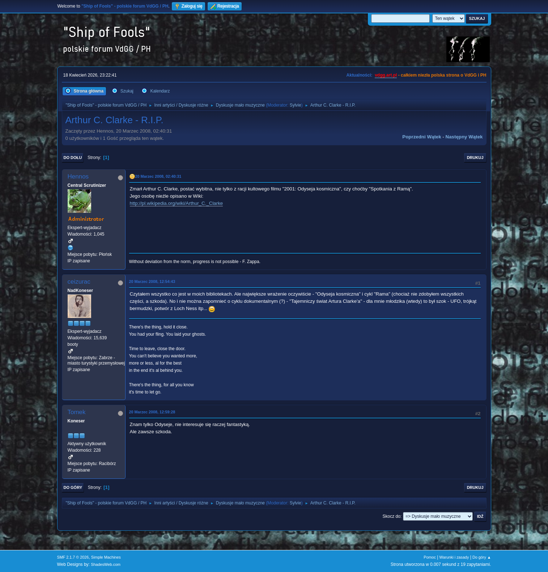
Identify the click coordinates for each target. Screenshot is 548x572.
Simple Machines (106, 557)
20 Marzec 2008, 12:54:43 (152, 281)
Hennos (78, 176)
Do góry (73, 487)
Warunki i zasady (454, 557)
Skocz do (391, 516)
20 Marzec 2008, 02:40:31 (158, 176)
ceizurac (79, 281)
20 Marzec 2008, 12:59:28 (152, 412)
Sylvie (295, 105)
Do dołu (73, 157)
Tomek (77, 412)
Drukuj (475, 157)
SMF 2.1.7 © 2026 (73, 557)
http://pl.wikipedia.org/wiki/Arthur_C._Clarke (176, 203)
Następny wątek (464, 136)
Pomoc (430, 557)
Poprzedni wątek (421, 136)
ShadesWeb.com (105, 564)
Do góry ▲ (481, 557)
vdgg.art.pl (386, 75)
